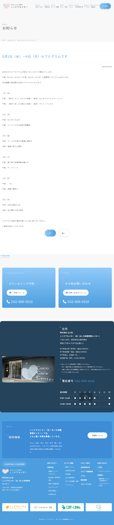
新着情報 (84, 480)
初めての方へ (39, 6)
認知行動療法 (52, 491)
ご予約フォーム (18, 292)
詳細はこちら (97, 435)
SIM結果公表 (52, 494)
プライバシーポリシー (105, 471)
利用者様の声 (79, 6)
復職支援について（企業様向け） (104, 480)
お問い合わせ (102, 463)
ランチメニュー (69, 485)
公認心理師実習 (69, 478)
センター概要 (55, 6)
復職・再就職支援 (53, 484)
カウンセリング (53, 487)
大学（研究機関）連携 (71, 481)
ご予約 (99, 467)
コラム (71, 6)
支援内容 (47, 6)
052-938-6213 (84, 381)
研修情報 (67, 474)
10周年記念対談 (70, 470)
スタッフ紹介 (64, 6)
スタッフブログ (86, 484)
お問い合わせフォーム (77, 292)
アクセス (87, 6)
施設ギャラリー (69, 467)
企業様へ (94, 6)
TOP (3, 40)
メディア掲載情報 (87, 471)
